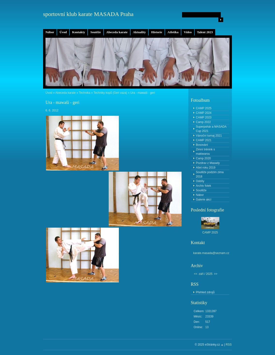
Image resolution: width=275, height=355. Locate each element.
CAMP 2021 (203, 140)
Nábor (50, 32)
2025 (209, 274)
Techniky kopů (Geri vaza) (110, 92)
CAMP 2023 (203, 117)
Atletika (173, 32)
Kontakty (78, 32)
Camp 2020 (203, 158)
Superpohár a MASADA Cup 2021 (211, 129)
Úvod (63, 32)
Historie (156, 32)
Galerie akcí (203, 199)
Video (187, 32)
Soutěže (95, 32)
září (201, 274)
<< (195, 274)
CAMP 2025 (203, 108)
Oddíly (200, 181)
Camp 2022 (203, 122)
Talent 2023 (205, 32)
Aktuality (139, 32)
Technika (84, 92)
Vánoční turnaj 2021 (209, 135)
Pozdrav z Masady (208, 163)
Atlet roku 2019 (205, 167)
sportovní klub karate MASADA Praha (88, 14)
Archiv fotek (203, 185)
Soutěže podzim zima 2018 (210, 174)
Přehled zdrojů (205, 292)
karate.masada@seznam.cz (211, 253)
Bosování (202, 145)
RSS (229, 344)
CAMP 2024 (203, 113)
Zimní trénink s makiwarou (205, 151)
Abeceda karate (117, 32)
